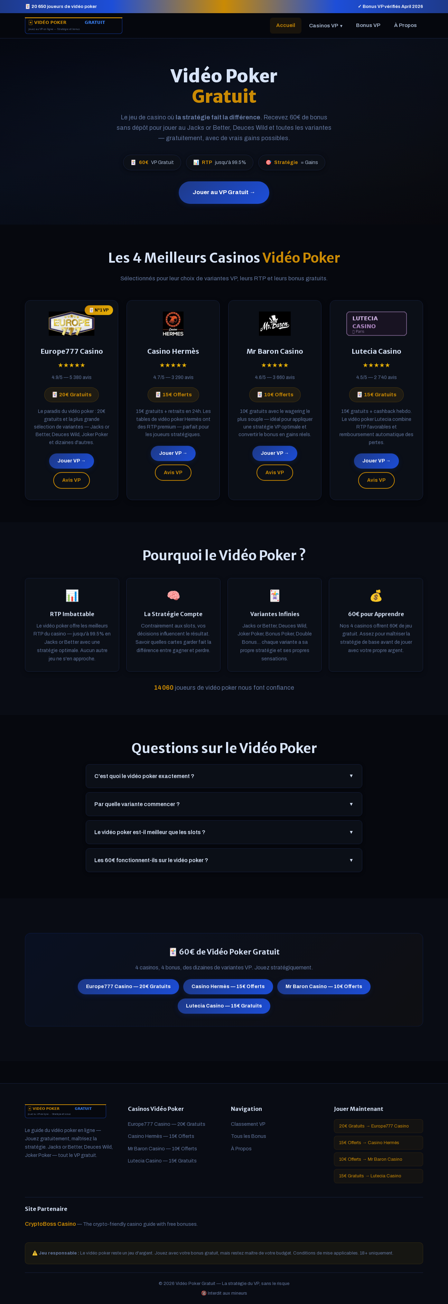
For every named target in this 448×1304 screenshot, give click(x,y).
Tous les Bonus (248, 1136)
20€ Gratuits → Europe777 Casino (374, 1126)
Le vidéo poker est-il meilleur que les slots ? (224, 835)
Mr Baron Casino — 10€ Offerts (324, 989)
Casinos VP (325, 25)
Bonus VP (368, 25)
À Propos (405, 25)
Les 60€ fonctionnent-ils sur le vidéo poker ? (224, 863)
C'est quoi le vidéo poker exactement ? (224, 779)
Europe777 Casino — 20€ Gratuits (128, 989)
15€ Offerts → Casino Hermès (369, 1142)
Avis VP (71, 483)
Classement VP (248, 1124)
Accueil (285, 25)
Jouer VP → (71, 464)
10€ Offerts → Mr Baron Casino (370, 1159)
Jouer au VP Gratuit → (224, 192)
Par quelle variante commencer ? (224, 807)
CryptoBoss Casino (50, 1224)
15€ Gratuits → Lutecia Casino (370, 1176)
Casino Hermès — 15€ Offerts (228, 989)
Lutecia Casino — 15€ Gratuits (224, 1009)
